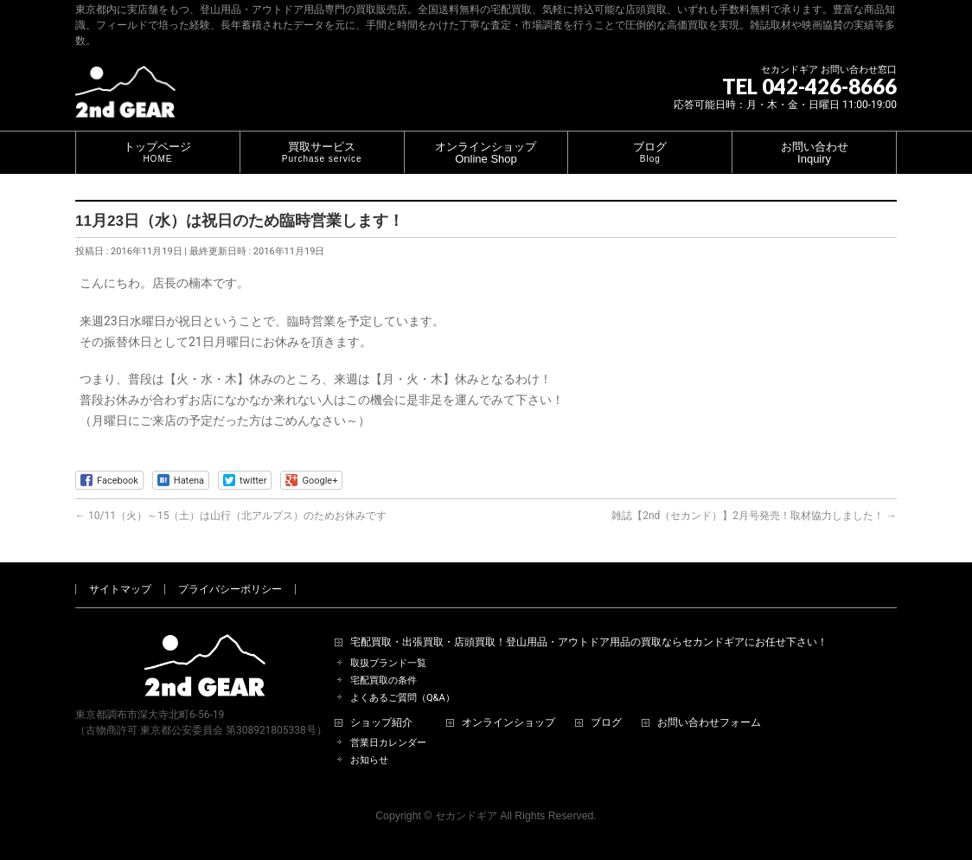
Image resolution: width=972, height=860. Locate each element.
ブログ (606, 722)
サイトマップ (120, 589)
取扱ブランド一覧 (388, 663)
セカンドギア (466, 816)
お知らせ (369, 760)
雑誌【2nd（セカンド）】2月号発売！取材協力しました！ (754, 516)
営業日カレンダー (388, 742)
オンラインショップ (508, 722)
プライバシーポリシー (230, 589)
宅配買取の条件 (383, 680)
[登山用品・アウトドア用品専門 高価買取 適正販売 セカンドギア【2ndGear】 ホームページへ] (125, 98)
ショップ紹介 (381, 722)
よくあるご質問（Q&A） (402, 697)
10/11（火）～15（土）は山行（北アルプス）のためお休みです (231, 516)
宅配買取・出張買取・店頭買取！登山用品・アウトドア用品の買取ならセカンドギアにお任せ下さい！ (589, 642)
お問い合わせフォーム (709, 722)
